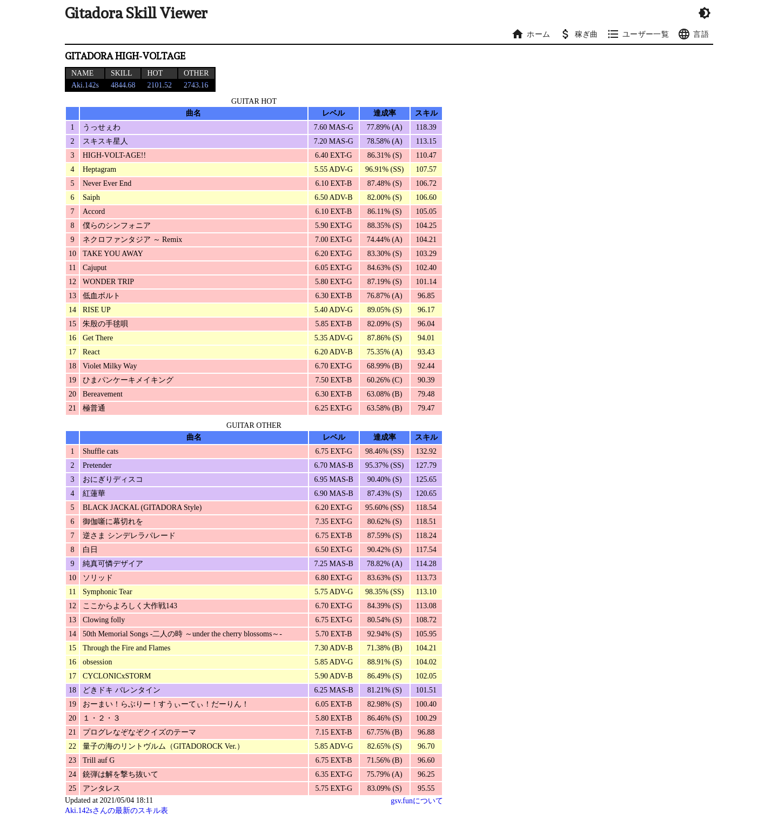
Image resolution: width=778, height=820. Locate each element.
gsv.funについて (417, 801)
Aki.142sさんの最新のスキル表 (116, 810)
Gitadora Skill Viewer (136, 13)
